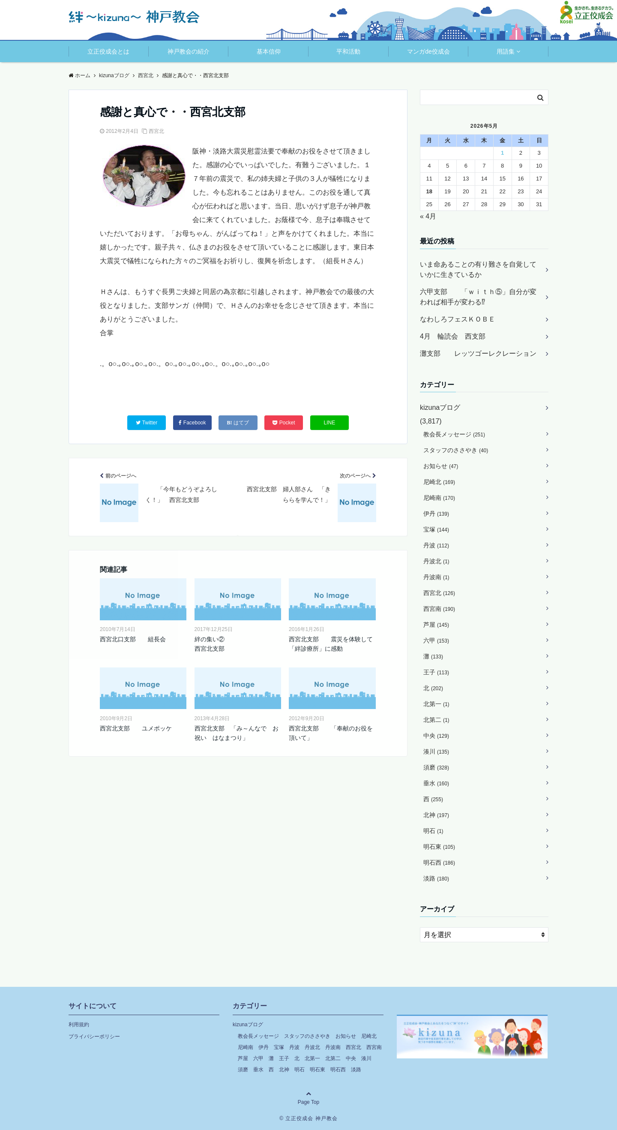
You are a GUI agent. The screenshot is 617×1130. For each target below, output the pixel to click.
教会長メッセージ (454, 434)
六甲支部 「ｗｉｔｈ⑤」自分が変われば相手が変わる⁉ (478, 297)
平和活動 (348, 51)
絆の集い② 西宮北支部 (238, 644)
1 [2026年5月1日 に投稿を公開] (502, 153)
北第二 (436, 719)
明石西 (439, 862)
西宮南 (439, 608)
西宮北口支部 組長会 (133, 639)
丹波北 (436, 561)
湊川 (436, 751)
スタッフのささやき (455, 450)
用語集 (506, 51)
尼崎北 (439, 481)
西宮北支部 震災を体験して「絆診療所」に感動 (331, 644)
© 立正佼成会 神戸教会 (308, 1118)
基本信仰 (269, 51)
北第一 (436, 703)
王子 (436, 672)
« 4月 (428, 216)
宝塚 (436, 529)
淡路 (436, 878)
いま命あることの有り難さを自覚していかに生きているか (478, 269)
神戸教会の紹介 (189, 51)
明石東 (439, 846)
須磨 (436, 767)
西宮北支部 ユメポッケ (136, 728)
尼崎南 (439, 497)
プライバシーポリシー (94, 1037)
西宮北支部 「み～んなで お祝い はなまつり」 (237, 733)
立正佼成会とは (108, 51)
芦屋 (436, 624)
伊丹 (436, 513)
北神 (436, 814)
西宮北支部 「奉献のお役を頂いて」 (331, 733)
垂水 (436, 783)
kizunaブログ (440, 407)
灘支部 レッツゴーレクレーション (478, 353)
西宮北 (156, 131)
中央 (436, 735)
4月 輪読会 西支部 (452, 336)
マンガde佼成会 (428, 51)
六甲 (436, 640)
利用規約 (79, 1025)
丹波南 (436, 577)
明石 (433, 830)
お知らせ (440, 466)
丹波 (436, 545)
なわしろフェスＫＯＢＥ (457, 319)
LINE (329, 423)
